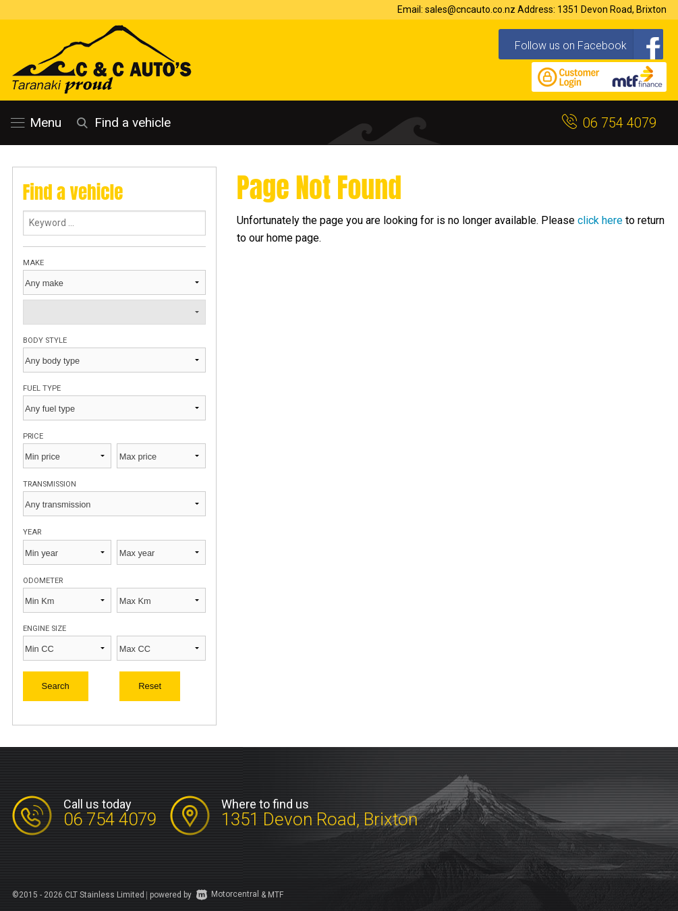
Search (55, 686)
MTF (275, 894)
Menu (36, 122)
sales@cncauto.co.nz (470, 9)
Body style (45, 340)
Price (33, 436)
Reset (149, 686)
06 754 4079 (619, 123)
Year (32, 532)
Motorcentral (227, 894)
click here (600, 220)
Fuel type (42, 388)
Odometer (43, 580)
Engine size (44, 628)
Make (33, 262)
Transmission (49, 484)
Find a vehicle (121, 122)
